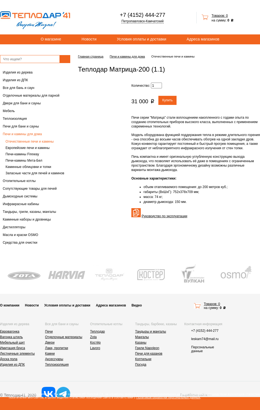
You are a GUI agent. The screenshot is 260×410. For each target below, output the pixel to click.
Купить (167, 100)
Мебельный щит (12, 342)
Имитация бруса (12, 348)
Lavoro (95, 348)
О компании (10, 305)
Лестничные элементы (17, 353)
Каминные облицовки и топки (28, 167)
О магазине (51, 39)
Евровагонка (9, 331)
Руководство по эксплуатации (164, 216)
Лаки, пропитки (56, 348)
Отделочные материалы (63, 337)
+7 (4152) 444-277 (142, 15)
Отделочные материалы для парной (31, 95)
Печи (49, 331)
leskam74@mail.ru (205, 339)
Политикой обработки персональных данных (168, 397)
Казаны (141, 342)
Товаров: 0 (220, 16)
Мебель (9, 111)
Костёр (95, 342)
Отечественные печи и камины (30, 141)
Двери (50, 342)
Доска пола (8, 359)
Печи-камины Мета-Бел (24, 160)
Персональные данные (202, 349)
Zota (93, 337)
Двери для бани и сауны (22, 103)
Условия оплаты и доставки (141, 39)
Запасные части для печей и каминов (35, 173)
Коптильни (143, 359)
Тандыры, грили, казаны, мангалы (29, 212)
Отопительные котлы (19, 181)
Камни (50, 353)
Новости (89, 39)
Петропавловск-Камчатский (142, 21)
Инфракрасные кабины (21, 204)
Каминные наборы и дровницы (27, 219)
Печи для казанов (148, 353)
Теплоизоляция (15, 119)
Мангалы (142, 337)
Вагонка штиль (11, 337)
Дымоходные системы (20, 196)
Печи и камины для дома (22, 134)
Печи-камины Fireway (22, 154)
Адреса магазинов (203, 39)
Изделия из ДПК (15, 80)
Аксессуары (54, 359)
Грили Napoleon (147, 348)
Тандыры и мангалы (150, 331)
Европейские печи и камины (28, 148)
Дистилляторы (14, 227)
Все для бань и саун (18, 88)
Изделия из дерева (17, 72)
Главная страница (90, 56)
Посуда (141, 364)
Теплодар (97, 331)
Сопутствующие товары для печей (30, 189)
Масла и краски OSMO (20, 235)
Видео (136, 305)
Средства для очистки (20, 243)
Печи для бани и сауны (21, 126)
